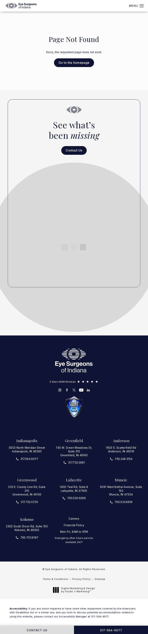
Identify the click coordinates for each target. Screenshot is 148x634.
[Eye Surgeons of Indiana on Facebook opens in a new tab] (67, 390)
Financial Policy (74, 525)
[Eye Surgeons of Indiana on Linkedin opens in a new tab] (88, 390)
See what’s (74, 129)
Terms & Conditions (55, 579)
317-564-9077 (99, 616)
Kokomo (27, 519)
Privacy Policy (81, 579)
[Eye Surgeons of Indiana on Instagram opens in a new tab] (59, 390)
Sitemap (100, 579)
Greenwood (27, 479)
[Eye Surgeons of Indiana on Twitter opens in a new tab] (74, 390)
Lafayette (74, 479)
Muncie (121, 479)
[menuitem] (59, 390)
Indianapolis (26, 440)
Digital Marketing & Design (75, 590)
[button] (142, 6)
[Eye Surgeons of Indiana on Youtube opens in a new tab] (81, 390)
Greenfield (74, 440)
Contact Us (74, 150)
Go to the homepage (74, 63)
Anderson (121, 440)
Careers (74, 518)
